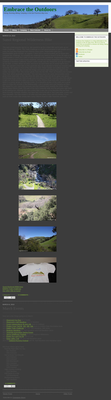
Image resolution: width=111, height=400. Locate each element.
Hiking (14, 30)
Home (6, 30)
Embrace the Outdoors (30, 9)
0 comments (23, 295)
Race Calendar (35, 30)
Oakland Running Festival (18, 341)
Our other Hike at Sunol (11, 291)
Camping (23, 30)
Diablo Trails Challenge (15, 328)
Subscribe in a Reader (84, 50)
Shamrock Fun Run (13, 320)
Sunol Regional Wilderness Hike (27, 40)
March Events (13, 308)
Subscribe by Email (83, 52)
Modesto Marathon (13, 330)
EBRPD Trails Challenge (12, 289)
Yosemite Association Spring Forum (19, 332)
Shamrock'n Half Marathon (16, 322)
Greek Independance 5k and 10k (18, 324)
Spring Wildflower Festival (16, 334)
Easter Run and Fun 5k (15, 336)
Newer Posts (7, 394)
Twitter (79, 56)
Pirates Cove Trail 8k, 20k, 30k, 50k (19, 326)
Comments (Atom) (19, 397)
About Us (47, 30)
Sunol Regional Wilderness (13, 287)
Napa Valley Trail (12, 339)
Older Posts (68, 394)
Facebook (80, 54)
